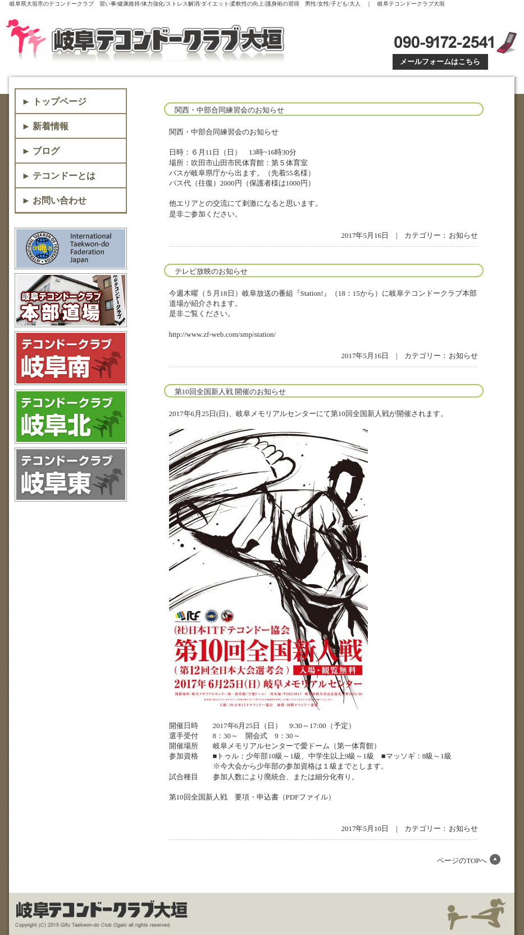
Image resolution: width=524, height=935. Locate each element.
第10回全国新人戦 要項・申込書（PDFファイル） (252, 797)
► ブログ (41, 151)
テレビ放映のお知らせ (211, 271)
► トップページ (54, 101)
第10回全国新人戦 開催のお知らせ (230, 391)
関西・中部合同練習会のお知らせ (229, 110)
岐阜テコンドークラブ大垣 (147, 40)
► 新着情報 (45, 126)
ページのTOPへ (462, 860)
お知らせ (463, 235)
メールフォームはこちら (440, 61)
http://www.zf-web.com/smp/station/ (222, 334)
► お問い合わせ (54, 200)
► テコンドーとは (59, 175)
